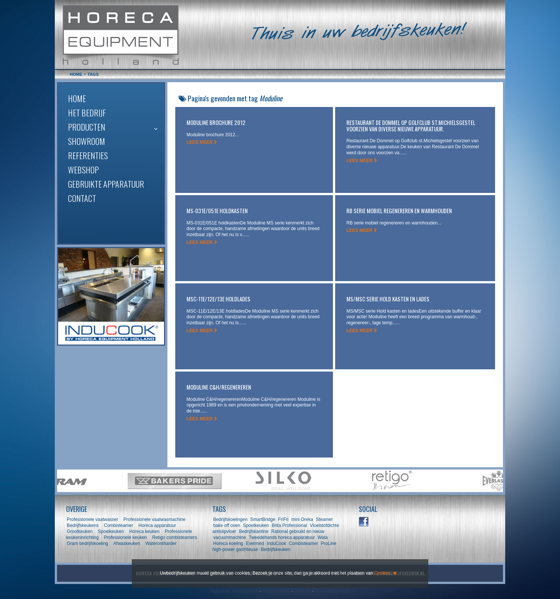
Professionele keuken (125, 537)
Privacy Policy (276, 591)
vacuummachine (229, 537)
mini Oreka (302, 519)
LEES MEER (202, 142)
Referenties (88, 155)
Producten (86, 127)
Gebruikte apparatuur (106, 184)
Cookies (382, 573)
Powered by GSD (332, 591)
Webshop (83, 169)
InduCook (276, 543)
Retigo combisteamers (174, 537)
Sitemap (302, 591)
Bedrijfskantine (254, 531)
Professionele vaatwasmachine (154, 519)
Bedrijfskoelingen (230, 519)
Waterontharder (160, 543)
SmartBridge (262, 519)
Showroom (86, 141)
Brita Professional (289, 525)
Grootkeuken (80, 531)
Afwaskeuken (126, 543)
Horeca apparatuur (157, 525)
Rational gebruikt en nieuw (297, 531)
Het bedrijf (87, 112)
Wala (323, 537)
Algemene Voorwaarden (234, 591)
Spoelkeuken (111, 531)
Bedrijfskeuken (276, 549)
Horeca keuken (144, 531)
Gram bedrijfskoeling (87, 543)
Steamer (324, 519)
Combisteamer (118, 525)
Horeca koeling (228, 543)
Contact (82, 198)
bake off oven (226, 525)
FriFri (283, 519)
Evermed (255, 543)
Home (77, 98)
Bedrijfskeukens (83, 525)
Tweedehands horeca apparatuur (282, 537)
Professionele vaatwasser (92, 519)
